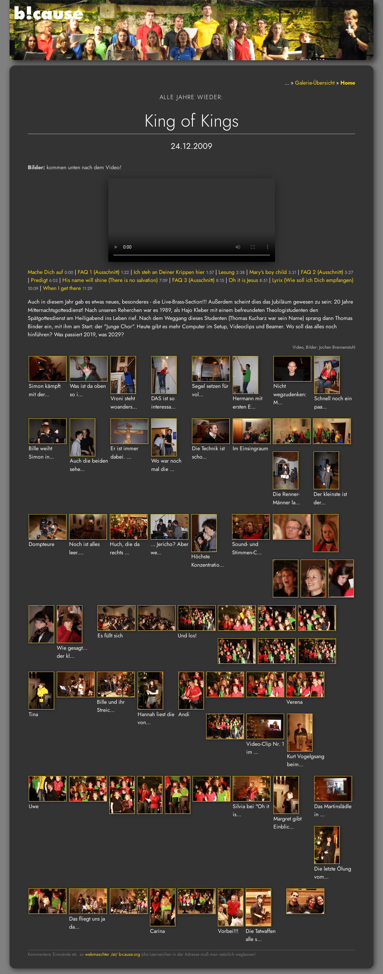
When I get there (67, 288)
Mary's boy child (272, 272)
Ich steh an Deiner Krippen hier (174, 272)
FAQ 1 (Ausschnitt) (103, 272)
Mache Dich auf (50, 272)
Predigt (44, 280)
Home (347, 83)
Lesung (232, 272)
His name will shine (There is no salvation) (115, 280)
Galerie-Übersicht (315, 83)
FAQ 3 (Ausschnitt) (198, 280)
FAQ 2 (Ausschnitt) (327, 272)
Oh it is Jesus (248, 280)
